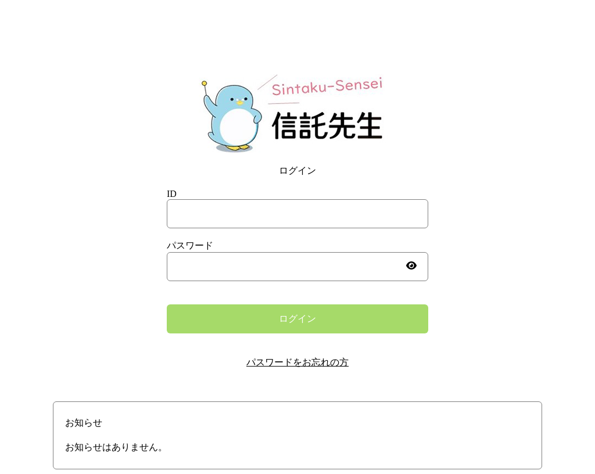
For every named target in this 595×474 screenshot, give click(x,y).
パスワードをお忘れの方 (297, 362)
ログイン (297, 319)
